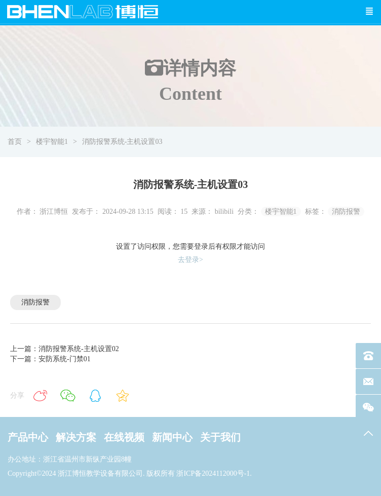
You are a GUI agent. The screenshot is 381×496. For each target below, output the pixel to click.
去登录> (190, 259)
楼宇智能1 (52, 141)
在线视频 (124, 437)
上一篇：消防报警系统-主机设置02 (64, 349)
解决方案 (76, 437)
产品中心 (28, 437)
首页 (15, 141)
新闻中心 (172, 437)
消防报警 (346, 211)
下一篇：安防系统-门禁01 (50, 359)
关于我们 (220, 437)
